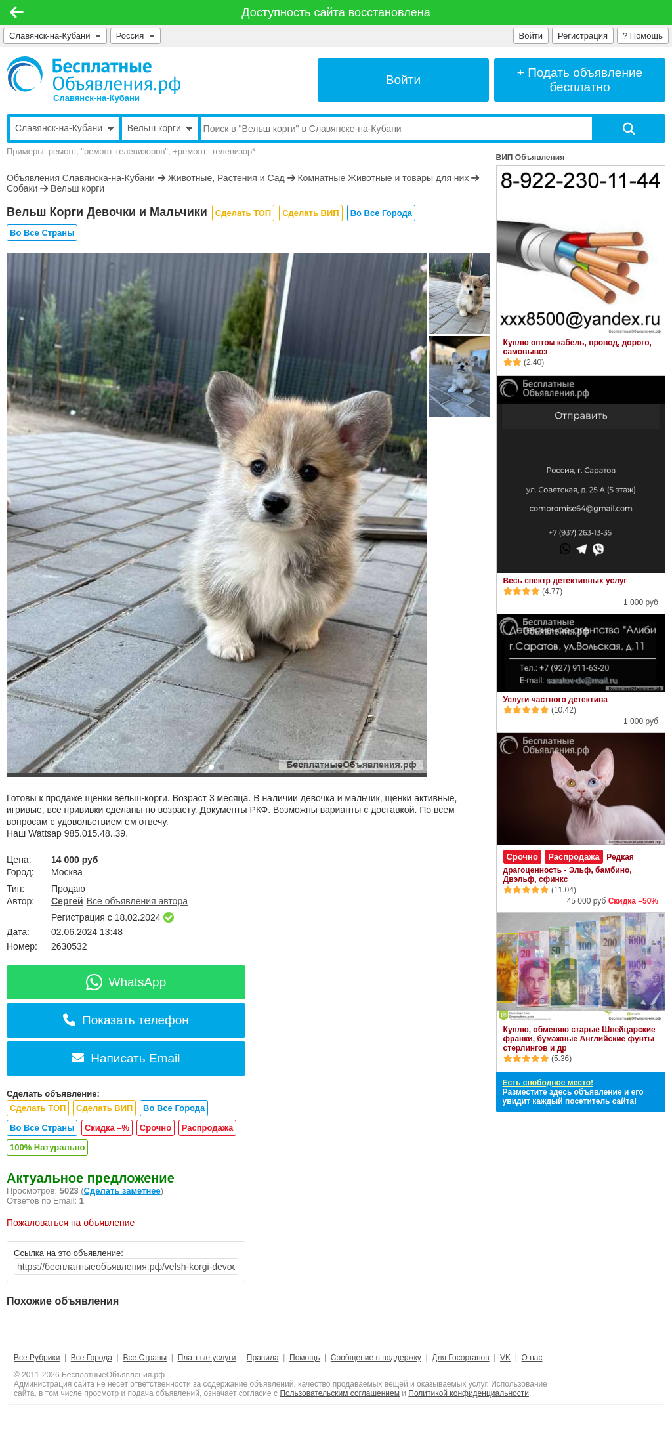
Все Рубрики (37, 1357)
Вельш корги (77, 188)
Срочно (155, 1128)
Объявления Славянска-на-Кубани (81, 178)
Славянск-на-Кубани (55, 36)
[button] (211, 767)
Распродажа (208, 1128)
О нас (532, 1357)
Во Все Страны (42, 233)
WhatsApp (126, 982)
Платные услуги (207, 1357)
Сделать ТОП (243, 213)
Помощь (304, 1357)
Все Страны (145, 1357)
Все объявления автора (137, 901)
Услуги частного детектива (555, 699)
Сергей (67, 901)
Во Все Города (381, 213)
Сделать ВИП (310, 213)
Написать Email (126, 1058)
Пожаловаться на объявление (71, 1222)
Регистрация (583, 36)
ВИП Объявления (530, 157)
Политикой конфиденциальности (468, 1393)
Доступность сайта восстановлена (336, 12)
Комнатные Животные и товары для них (383, 178)
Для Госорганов (460, 1357)
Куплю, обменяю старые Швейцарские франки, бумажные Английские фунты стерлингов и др (579, 1039)
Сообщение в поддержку (376, 1357)
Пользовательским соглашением (340, 1393)
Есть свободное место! (548, 1082)
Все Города (91, 1357)
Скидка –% (107, 1128)
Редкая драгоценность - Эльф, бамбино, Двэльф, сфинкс (568, 868)
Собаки (22, 188)
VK (505, 1357)
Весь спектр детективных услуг (565, 580)
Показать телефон (126, 1020)
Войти (531, 36)
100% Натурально (47, 1147)
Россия (135, 36)
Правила (263, 1357)
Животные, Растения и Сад (226, 178)
